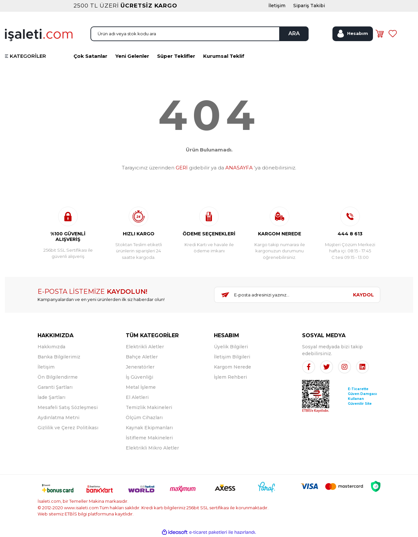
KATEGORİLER (28, 56)
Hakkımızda (51, 347)
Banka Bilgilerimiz (59, 357)
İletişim (46, 367)
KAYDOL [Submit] (363, 295)
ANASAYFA (239, 168)
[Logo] (38, 34)
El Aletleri (137, 397)
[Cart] (379, 33)
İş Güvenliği (139, 377)
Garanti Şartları (55, 387)
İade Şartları (51, 397)
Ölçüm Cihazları (144, 417)
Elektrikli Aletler (145, 347)
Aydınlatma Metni (58, 417)
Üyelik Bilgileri (231, 347)
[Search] (199, 33)
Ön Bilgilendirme (58, 377)
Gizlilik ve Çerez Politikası (68, 428)
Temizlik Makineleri (149, 407)
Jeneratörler (140, 367)
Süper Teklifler (176, 56)
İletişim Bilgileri (232, 357)
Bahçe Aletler (142, 357)
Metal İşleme (141, 387)
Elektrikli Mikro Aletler (152, 448)
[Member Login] (352, 33)
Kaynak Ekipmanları (149, 428)
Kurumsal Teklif (223, 56)
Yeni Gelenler (132, 56)
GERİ (182, 168)
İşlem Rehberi (230, 377)
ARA (294, 33)
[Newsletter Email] (281, 294)
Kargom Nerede (232, 367)
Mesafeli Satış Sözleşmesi (68, 407)
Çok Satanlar (90, 56)
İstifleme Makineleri (149, 438)
